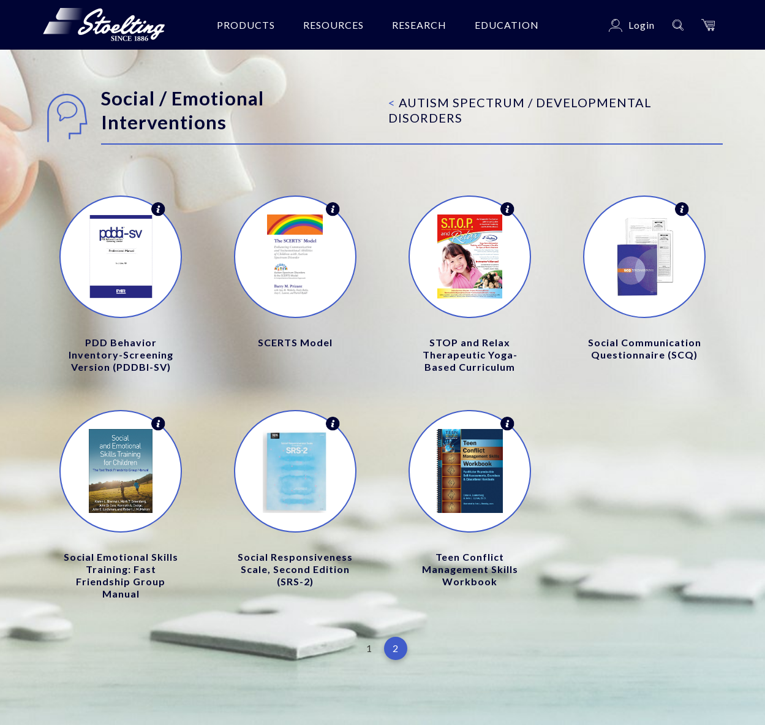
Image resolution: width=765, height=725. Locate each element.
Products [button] (246, 25)
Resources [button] (333, 25)
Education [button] (507, 25)
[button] (708, 25)
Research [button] (419, 25)
